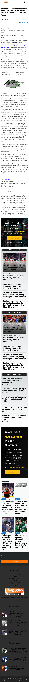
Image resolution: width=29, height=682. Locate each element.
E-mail (2, 556)
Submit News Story (14, 238)
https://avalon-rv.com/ (12, 189)
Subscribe (14, 561)
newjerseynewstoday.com (9, 680)
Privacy (14, 678)
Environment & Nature (14, 578)
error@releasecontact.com (19, 204)
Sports (14, 586)
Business (14, 576)
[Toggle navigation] (24, 2)
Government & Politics (14, 582)
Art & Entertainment (14, 575)
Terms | (10, 678)
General (14, 580)
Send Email (8, 179)
